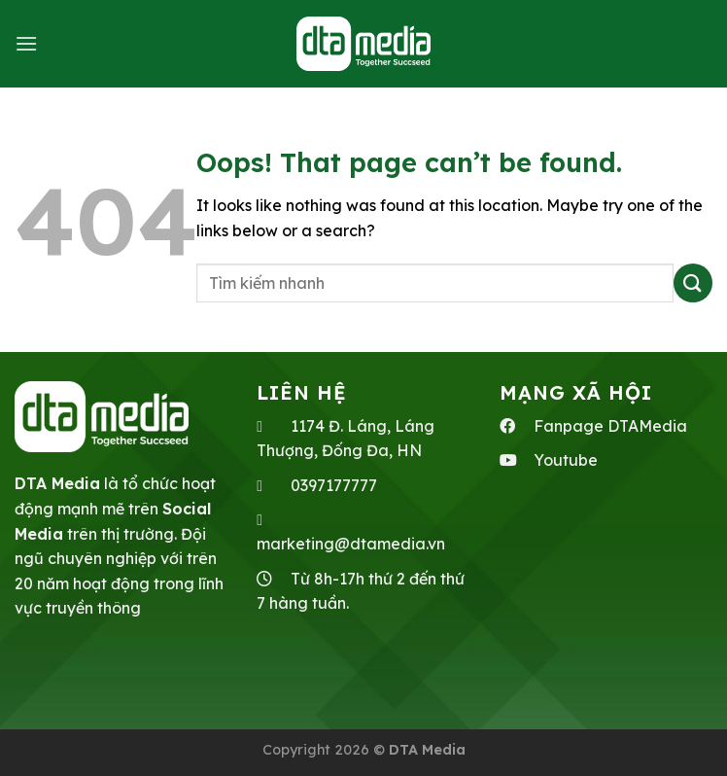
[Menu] (26, 43)
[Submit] (693, 282)
